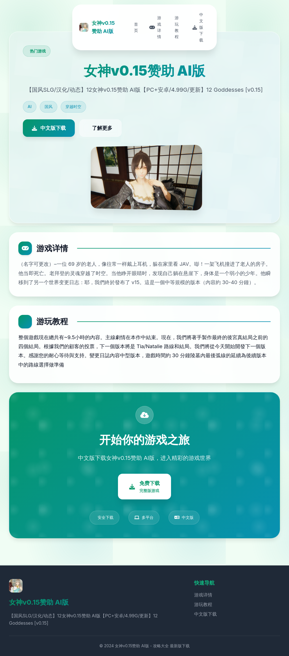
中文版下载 (205, 614)
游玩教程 (203, 604)
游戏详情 (203, 595)
